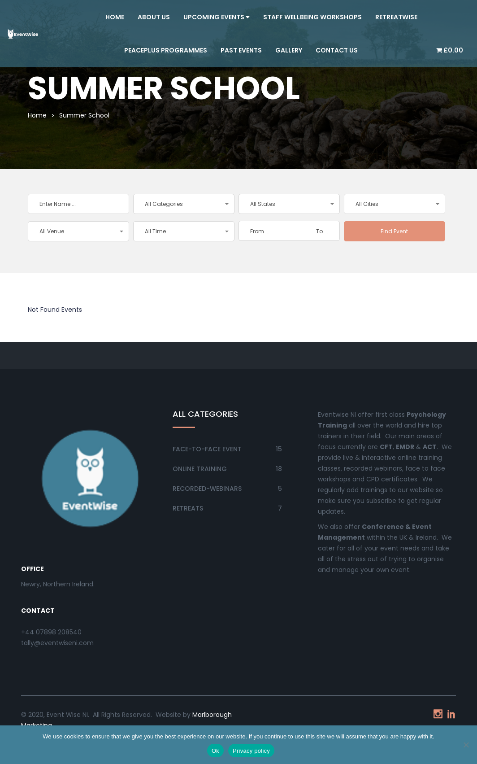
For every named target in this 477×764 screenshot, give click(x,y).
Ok (215, 750)
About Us (154, 17)
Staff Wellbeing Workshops (312, 17)
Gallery (288, 50)
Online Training (200, 468)
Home (114, 17)
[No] (465, 744)
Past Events (241, 50)
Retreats (188, 508)
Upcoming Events (216, 17)
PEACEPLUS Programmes (165, 50)
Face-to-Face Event (207, 449)
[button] (183, 204)
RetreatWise (396, 17)
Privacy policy (251, 750)
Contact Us (337, 50)
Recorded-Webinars (207, 488)
